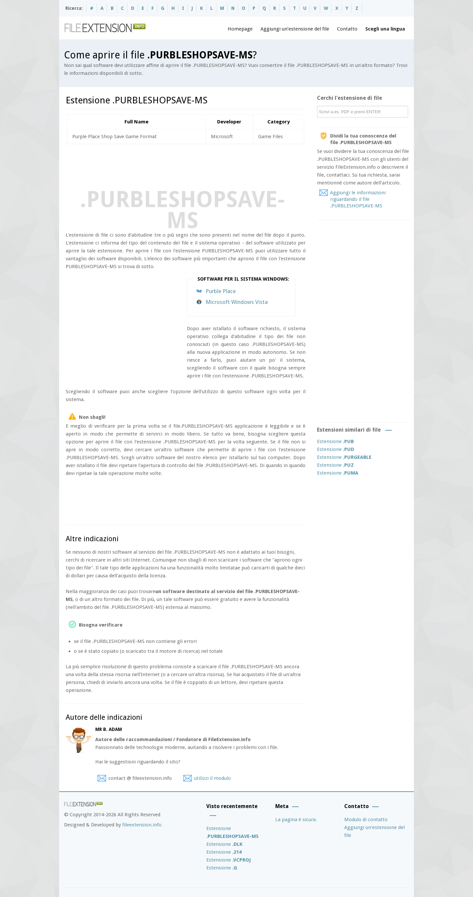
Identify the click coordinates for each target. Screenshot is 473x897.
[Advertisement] (185, 165)
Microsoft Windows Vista (237, 302)
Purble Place (221, 291)
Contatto (347, 29)
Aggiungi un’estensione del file (294, 29)
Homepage (240, 29)
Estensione (335, 441)
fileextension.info (142, 825)
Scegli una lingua (385, 29)
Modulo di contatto (366, 819)
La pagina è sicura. (296, 819)
